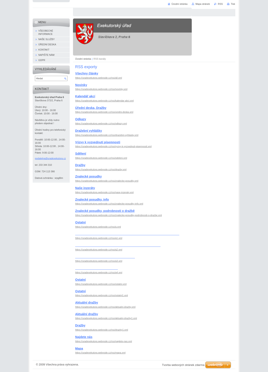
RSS (220, 4)
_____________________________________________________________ (127, 233)
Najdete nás (83, 337)
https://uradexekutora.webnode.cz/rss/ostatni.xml (101, 284)
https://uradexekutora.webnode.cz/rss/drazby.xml (101, 169)
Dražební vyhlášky (88, 130)
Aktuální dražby (86, 302)
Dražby (80, 165)
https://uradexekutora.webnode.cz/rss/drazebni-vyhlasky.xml (106, 135)
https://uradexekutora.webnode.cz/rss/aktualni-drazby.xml (105, 307)
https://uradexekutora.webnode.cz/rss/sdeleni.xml (101, 158)
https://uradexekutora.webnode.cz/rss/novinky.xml (101, 89)
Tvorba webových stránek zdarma (183, 365)
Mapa (79, 348)
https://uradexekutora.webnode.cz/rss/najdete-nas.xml (103, 341)
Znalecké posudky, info (92, 199)
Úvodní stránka (83, 58)
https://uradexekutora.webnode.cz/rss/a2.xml (98, 249)
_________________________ (96, 268)
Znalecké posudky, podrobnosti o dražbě (105, 211)
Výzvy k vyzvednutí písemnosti (97, 142)
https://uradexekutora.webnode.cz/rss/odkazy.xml (101, 123)
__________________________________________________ (117, 245)
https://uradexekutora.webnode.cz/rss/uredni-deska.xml (104, 112)
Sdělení (80, 153)
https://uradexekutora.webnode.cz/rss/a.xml (98, 226)
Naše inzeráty (85, 188)
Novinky (81, 85)
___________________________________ (105, 257)
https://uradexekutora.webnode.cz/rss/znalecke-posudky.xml (106, 180)
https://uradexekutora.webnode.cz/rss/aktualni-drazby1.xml (106, 318)
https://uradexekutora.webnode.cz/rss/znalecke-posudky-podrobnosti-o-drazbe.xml (118, 215)
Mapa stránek (202, 4)
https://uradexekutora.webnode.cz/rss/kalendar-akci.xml (104, 100)
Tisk (233, 4)
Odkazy (80, 119)
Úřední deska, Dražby (90, 108)
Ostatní (80, 222)
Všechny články (86, 73)
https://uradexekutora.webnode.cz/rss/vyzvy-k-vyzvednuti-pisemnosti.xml (113, 146)
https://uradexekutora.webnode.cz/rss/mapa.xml (100, 352)
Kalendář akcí (85, 96)
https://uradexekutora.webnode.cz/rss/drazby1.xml (101, 329)
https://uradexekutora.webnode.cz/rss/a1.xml (98, 238)
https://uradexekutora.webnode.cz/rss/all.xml (98, 77)
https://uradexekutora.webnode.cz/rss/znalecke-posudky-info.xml (109, 203)
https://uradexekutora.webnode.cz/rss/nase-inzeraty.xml (104, 192)
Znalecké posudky (88, 176)
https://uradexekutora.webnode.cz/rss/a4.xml (98, 272)
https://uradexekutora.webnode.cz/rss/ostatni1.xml (101, 295)
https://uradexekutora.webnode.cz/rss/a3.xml (98, 261)
